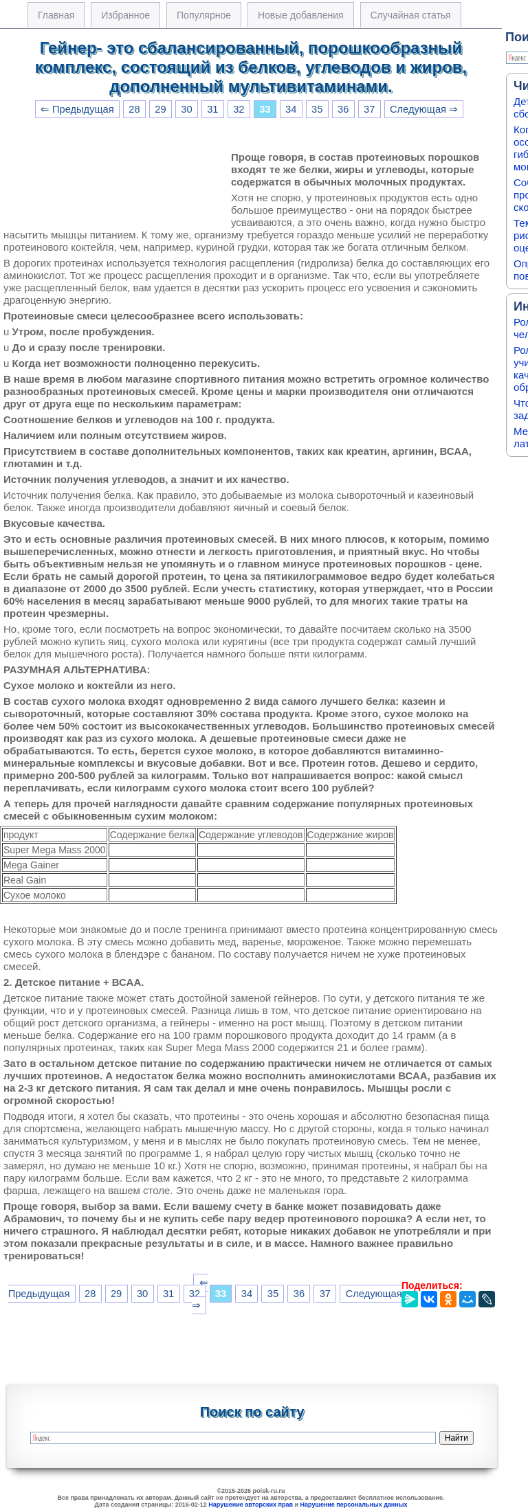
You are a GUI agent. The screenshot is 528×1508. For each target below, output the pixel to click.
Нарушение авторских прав (250, 1504)
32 (238, 109)
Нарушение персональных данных (354, 1504)
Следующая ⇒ (424, 109)
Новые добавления (301, 15)
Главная (56, 15)
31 (212, 109)
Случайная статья (411, 15)
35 (316, 109)
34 (290, 109)
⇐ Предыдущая (77, 109)
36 (343, 109)
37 (369, 109)
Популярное (204, 15)
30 (186, 109)
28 (134, 109)
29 (160, 109)
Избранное (125, 15)
